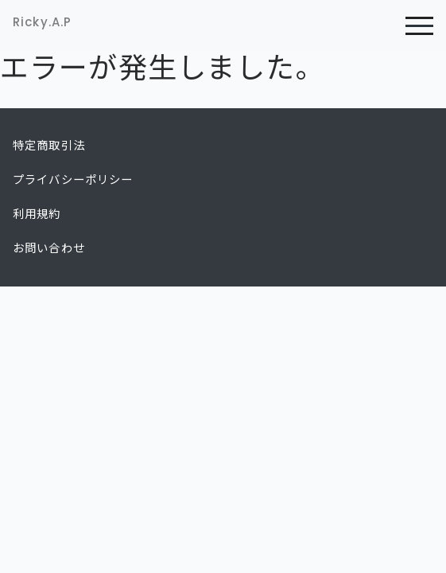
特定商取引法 (49, 146)
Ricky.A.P (42, 22)
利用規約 (37, 214)
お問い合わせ (49, 248)
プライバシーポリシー (73, 180)
